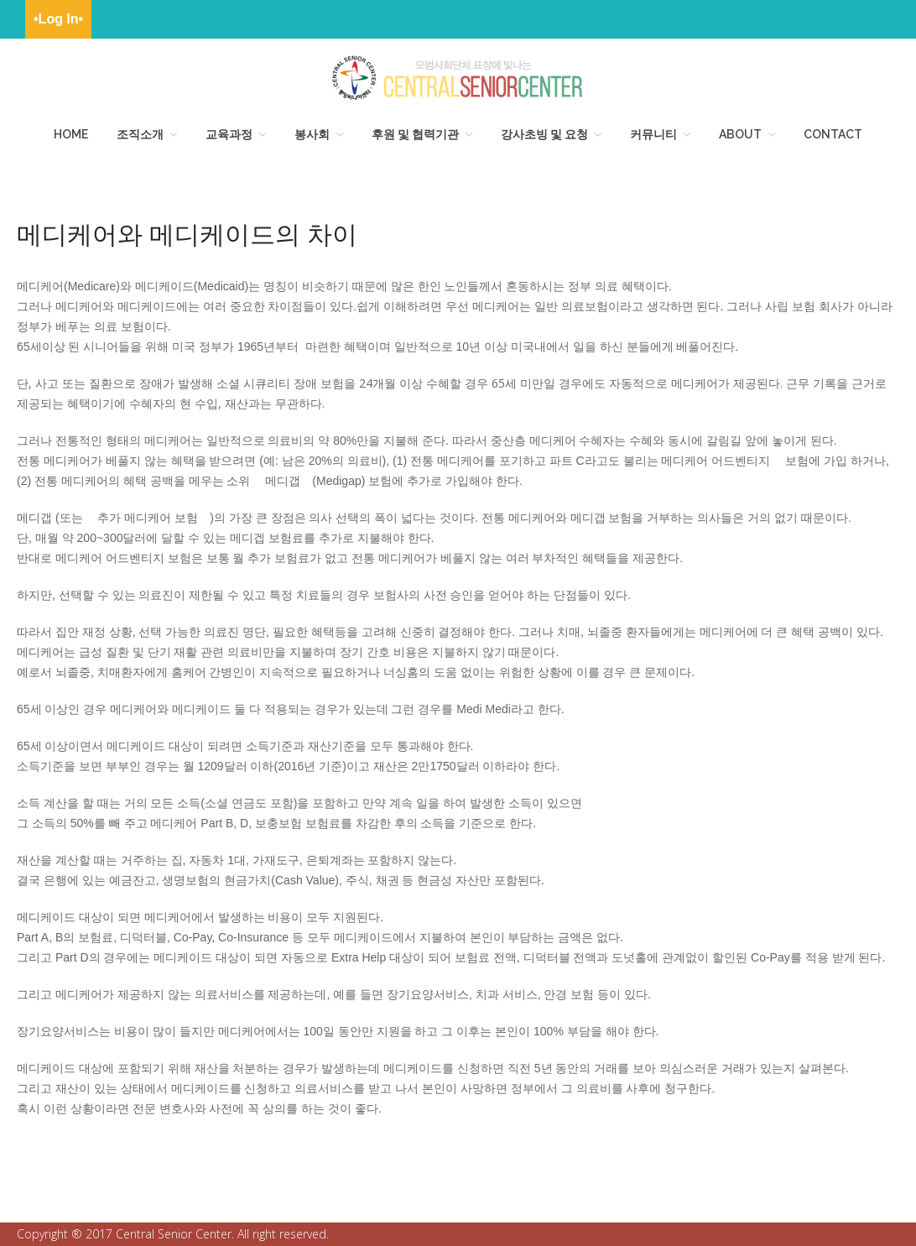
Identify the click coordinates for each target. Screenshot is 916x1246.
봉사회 (312, 134)
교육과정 (229, 134)
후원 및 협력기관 (415, 134)
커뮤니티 (653, 134)
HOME (71, 134)
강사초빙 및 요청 (544, 134)
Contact (833, 134)
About (740, 134)
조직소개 (140, 134)
